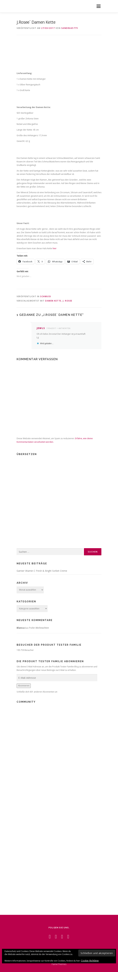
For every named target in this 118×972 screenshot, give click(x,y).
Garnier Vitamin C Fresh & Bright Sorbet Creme (42, 570)
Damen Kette (53, 300)
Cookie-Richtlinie (90, 960)
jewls (41, 328)
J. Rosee (67, 300)
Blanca (21, 627)
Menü (98, 6)
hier (55, 248)
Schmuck (45, 296)
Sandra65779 (69, 28)
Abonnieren (23, 685)
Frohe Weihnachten (39, 627)
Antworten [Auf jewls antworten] (64, 328)
